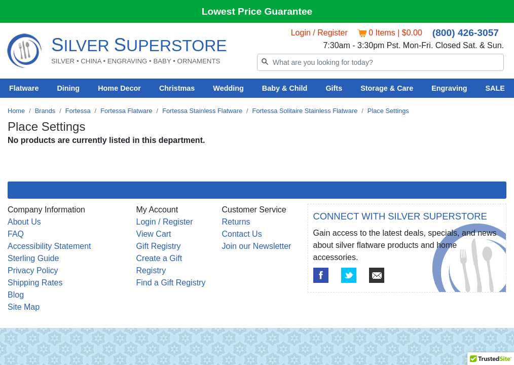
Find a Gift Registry (171, 282)
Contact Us (242, 234)
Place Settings (388, 111)
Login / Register (319, 32)
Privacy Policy (33, 270)
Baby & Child (285, 88)
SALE (495, 88)
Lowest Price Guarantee (257, 11)
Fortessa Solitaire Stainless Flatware (305, 111)
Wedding (228, 88)
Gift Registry (158, 246)
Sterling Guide (33, 258)
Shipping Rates (35, 282)
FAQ (16, 234)
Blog (16, 294)
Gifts (333, 88)
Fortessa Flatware (126, 111)
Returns (236, 221)
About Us (24, 221)
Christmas (177, 88)
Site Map (24, 307)
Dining (68, 88)
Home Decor (119, 88)
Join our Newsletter (256, 246)
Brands (45, 111)
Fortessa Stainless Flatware (202, 111)
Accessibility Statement (49, 246)
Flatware (24, 88)
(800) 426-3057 (465, 32)
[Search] (380, 62)
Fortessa (78, 111)
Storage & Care (386, 88)
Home (16, 111)
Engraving (449, 88)
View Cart (153, 234)
